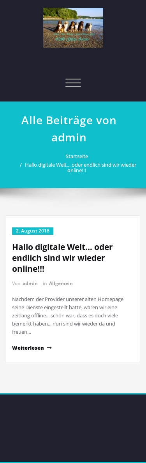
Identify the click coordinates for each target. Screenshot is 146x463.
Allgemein (61, 283)
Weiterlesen (28, 347)
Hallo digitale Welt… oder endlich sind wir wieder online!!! (78, 167)
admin (30, 283)
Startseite (75, 156)
